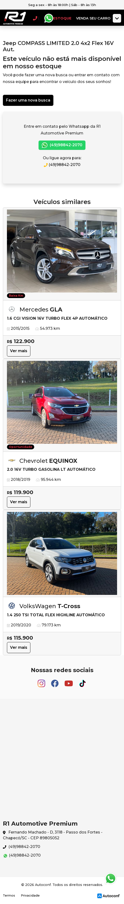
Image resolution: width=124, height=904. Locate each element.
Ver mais (18, 351)
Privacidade (30, 895)
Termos (9, 895)
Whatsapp (48, 18)
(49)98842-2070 (62, 145)
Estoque (62, 18)
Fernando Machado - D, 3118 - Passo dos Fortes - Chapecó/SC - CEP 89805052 (52, 835)
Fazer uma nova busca (28, 100)
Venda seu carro (93, 18)
